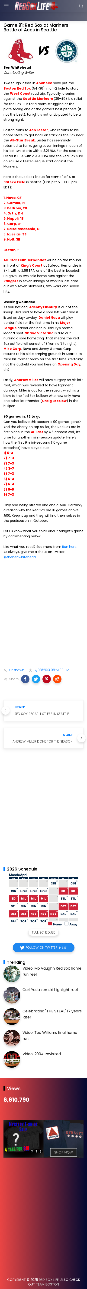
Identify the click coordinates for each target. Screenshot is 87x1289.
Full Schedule (43, 920)
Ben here (69, 535)
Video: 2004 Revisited (42, 1042)
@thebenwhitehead (19, 545)
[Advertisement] (43, 602)
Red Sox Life (49, 1268)
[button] (25, 667)
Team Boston (47, 1272)
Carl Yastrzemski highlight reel (50, 978)
